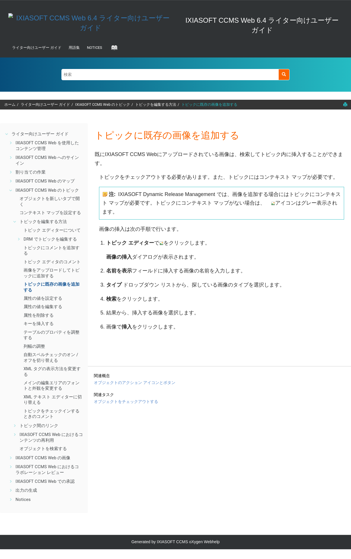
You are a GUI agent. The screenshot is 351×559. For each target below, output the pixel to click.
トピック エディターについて (52, 230)
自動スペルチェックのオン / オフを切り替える (51, 357)
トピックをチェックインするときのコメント (51, 413)
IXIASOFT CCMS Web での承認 (45, 481)
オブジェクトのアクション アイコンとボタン (134, 382)
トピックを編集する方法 (155, 104)
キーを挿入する (39, 323)
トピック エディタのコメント (52, 261)
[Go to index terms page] (112, 49)
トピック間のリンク (39, 425)
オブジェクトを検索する (43, 448)
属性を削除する (39, 315)
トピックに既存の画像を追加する (209, 104)
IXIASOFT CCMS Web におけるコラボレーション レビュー (47, 469)
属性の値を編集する (43, 306)
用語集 (74, 47)
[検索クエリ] (175, 74)
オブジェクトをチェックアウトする (126, 401)
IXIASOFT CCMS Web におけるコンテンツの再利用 (51, 437)
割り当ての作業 (30, 172)
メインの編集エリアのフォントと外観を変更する (51, 385)
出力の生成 (26, 490)
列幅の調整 (34, 346)
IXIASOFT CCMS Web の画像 (42, 457)
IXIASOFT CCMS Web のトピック (102, 104)
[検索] (284, 74)
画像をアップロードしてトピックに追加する (51, 273)
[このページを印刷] (345, 104)
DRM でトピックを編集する (50, 239)
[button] (7, 134)
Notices (94, 47)
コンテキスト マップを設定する (50, 212)
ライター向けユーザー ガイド (36, 47)
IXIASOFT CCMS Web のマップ (45, 181)
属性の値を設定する (43, 298)
